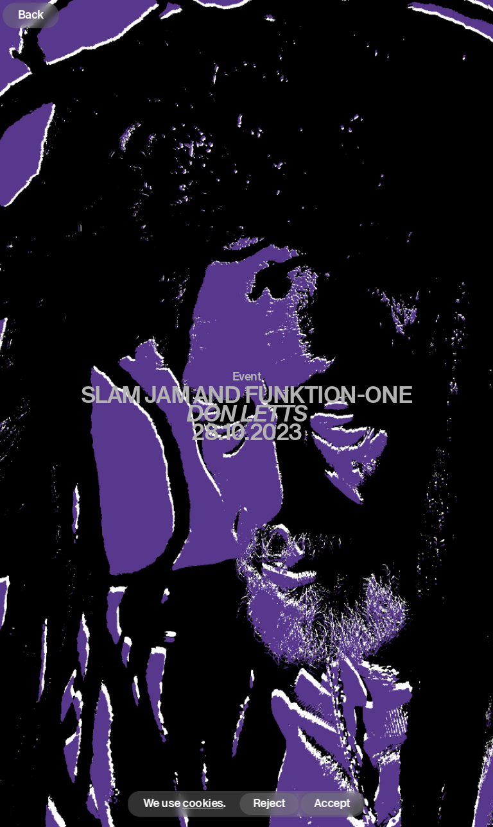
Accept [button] (332, 803)
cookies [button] (203, 803)
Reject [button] (269, 803)
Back (31, 14)
